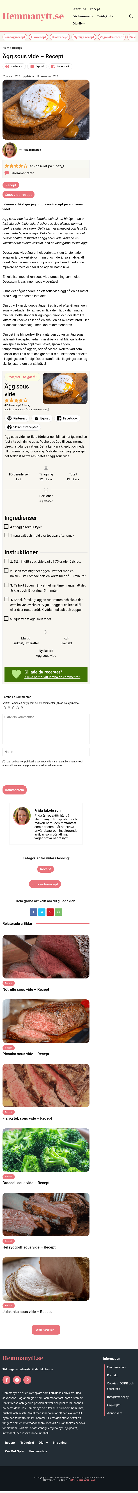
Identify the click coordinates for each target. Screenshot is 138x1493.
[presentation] (25, 779)
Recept (17, 48)
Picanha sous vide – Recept (26, 1055)
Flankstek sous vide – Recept (27, 1120)
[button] (130, 16)
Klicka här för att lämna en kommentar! (52, 679)
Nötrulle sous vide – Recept (26, 991)
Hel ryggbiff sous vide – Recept (29, 1249)
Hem (6, 48)
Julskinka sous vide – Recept (27, 1313)
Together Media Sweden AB (81, 1481)
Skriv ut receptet (22, 428)
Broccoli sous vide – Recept (26, 1184)
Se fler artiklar (46, 1331)
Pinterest (14, 66)
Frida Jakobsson (33, 150)
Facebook (60, 66)
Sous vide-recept (18, 196)
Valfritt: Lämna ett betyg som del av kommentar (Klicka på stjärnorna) (41, 704)
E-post (37, 66)
